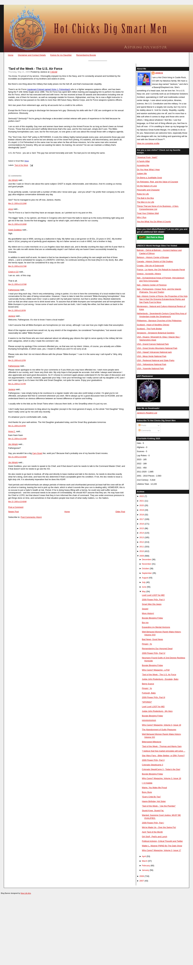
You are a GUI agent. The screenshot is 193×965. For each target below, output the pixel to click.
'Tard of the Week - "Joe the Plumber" (159, 806)
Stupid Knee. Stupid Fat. (153, 810)
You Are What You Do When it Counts (154, 221)
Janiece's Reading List (147, 413)
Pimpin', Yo (147, 644)
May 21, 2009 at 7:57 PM (17, 384)
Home (10, 55)
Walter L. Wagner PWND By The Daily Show (162, 846)
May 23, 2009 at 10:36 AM (17, 457)
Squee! (145, 609)
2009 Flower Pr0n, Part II (153, 760)
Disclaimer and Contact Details (32, 55)
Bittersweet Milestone (151, 742)
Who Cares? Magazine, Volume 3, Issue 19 (161, 725)
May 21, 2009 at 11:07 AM (17, 284)
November (146, 564)
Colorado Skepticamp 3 (152, 765)
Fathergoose (14, 290)
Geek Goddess (15, 230)
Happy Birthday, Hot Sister (154, 801)
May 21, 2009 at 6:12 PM (17, 360)
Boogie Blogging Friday (152, 618)
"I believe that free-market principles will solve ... (163, 751)
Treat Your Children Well (148, 213)
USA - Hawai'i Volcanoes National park (154, 352)
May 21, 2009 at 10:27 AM (17, 266)
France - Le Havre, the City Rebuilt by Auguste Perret (161, 269)
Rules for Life (143, 194)
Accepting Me (143, 165)
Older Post (120, 511)
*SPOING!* (147, 702)
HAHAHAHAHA (149, 720)
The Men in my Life (145, 202)
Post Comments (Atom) (31, 517)
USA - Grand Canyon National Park (153, 344)
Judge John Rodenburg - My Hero (157, 711)
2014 (141, 533)
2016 (141, 524)
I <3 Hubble (147, 783)
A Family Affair (143, 161)
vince (10, 209)
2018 (141, 514)
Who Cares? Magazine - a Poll (155, 670)
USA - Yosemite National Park (150, 368)
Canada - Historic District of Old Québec (155, 261)
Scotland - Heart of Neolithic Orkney (153, 325)
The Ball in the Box (145, 198)
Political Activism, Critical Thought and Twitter (162, 841)
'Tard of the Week (21, 165)
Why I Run (141, 217)
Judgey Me (142, 173)
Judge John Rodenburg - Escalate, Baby (160, 679)
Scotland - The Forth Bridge (149, 328)
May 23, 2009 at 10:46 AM (17, 501)
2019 (141, 510)
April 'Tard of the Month (152, 832)
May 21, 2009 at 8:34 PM (17, 426)
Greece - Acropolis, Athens (149, 273)
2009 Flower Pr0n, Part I (153, 823)
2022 (141, 496)
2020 (141, 505)
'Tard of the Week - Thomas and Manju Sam (162, 746)
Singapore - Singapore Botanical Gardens (155, 333)
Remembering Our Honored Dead (157, 648)
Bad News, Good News (152, 639)
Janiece (11, 316)
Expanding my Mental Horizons (156, 627)
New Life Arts (26, 893)
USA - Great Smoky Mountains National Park (157, 348)
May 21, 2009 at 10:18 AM (17, 224)
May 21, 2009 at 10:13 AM (17, 203)
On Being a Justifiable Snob (149, 177)
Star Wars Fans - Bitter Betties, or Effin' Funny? (163, 755)
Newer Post (13, 511)
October (145, 568)
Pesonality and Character (148, 190)
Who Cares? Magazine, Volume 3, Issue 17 (161, 850)
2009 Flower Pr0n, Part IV (153, 653)
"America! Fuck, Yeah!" (147, 157)
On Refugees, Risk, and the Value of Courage (157, 182)
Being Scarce (148, 684)
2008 (141, 876)
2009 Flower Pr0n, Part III (153, 697)
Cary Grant (37, 453)
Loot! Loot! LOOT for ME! (153, 595)
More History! (148, 613)
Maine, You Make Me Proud (154, 787)
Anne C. (12, 431)
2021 (141, 501)
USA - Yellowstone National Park (151, 364)
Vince (27, 161)
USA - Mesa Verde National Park (151, 356)
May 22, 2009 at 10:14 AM (17, 439)
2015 (141, 528)
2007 (141, 881)
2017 (141, 519)
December (146, 559)
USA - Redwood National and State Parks (155, 360)
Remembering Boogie (86, 55)
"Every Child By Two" (151, 797)
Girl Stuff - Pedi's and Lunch (154, 836)
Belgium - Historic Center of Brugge (153, 257)
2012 (141, 542)
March (145, 861)
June (144, 587)
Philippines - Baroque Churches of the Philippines (159, 320)
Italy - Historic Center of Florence (152, 285)
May (144, 591)
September (147, 573)
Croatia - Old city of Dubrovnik (150, 265)
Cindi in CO (13, 272)
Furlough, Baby (149, 693)
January (145, 870)
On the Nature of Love (147, 186)
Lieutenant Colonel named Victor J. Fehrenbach (48, 89)
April (144, 856)
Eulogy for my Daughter (61, 55)
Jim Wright (13, 180)
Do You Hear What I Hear (148, 169)
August (145, 577)
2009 (141, 556)
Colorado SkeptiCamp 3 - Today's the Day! (161, 769)
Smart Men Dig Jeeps (152, 604)
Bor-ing (145, 622)
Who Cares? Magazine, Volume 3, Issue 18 (161, 778)
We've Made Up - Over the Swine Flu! (159, 827)
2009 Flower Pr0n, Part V (153, 599)
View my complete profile (148, 143)
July (144, 582)
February (146, 865)
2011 (141, 546)
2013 (141, 537)
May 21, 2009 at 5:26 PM (17, 310)
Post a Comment (15, 507)
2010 (141, 551)
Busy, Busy (147, 792)
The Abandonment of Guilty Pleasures (159, 729)
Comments (145, 430)
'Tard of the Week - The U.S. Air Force (35, 68)
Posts (142, 425)
